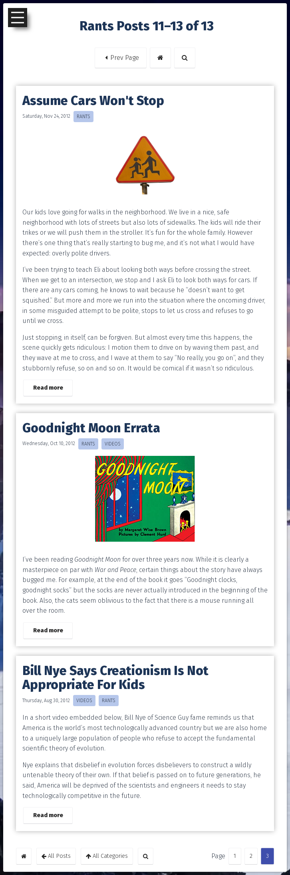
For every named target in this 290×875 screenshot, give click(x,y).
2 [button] (248, 856)
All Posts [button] (56, 856)
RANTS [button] (83, 116)
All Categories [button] (107, 856)
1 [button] (232, 856)
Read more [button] (48, 387)
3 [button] (265, 856)
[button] (160, 58)
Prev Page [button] (120, 57)
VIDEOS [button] (113, 444)
